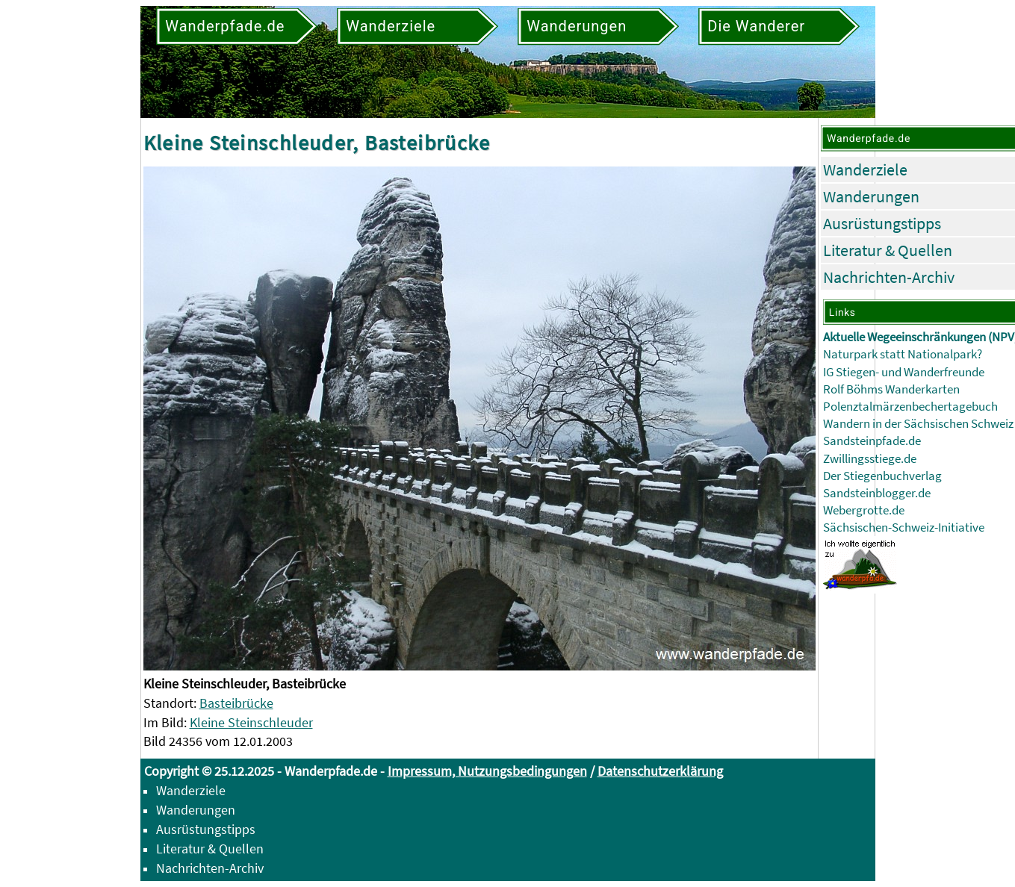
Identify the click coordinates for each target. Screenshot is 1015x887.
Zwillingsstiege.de (869, 459)
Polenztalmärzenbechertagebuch (910, 406)
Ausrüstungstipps (882, 223)
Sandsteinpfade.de (872, 441)
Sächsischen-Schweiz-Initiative (903, 527)
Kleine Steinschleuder (251, 722)
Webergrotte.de (863, 510)
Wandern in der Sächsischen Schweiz (918, 424)
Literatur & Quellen (887, 250)
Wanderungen (871, 196)
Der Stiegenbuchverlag (882, 476)
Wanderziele (865, 169)
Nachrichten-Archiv (889, 277)
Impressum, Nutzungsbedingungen (487, 770)
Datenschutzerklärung (660, 770)
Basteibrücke (236, 703)
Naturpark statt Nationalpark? (902, 354)
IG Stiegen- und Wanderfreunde (903, 372)
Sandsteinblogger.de (877, 493)
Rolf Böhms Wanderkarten (891, 389)
